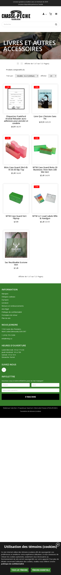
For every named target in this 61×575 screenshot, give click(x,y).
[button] (57, 545)
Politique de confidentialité (12, 451)
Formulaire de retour (9, 455)
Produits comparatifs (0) (15, 70)
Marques (5, 433)
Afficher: (44, 76)
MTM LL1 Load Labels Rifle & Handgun (16, 356)
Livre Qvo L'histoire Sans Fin (16, 168)
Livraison (5, 442)
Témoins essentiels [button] (41, 570)
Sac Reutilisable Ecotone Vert (16, 403)
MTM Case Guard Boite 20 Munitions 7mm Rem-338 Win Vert (16, 262)
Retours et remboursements (13, 445)
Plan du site (6, 458)
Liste (22, 63)
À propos (5, 439)
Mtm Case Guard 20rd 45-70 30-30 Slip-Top (16, 215)
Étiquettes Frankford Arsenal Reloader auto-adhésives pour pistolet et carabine (16, 120)
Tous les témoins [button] (19, 570)
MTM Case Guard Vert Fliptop (16, 310)
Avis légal (5, 448)
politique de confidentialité (12, 564)
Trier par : (10, 76)
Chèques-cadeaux (8, 436)
